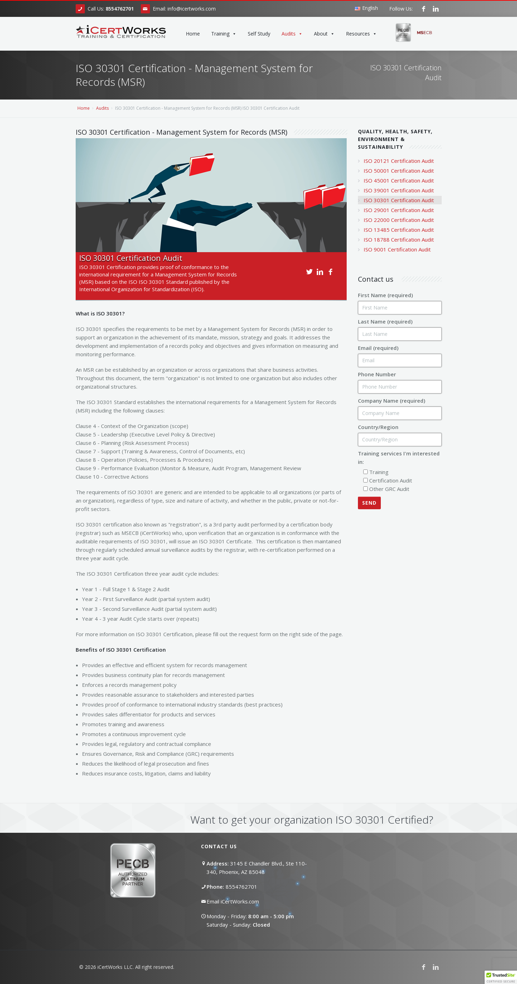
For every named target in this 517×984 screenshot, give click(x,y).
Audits (292, 34)
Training (224, 34)
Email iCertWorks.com (233, 901)
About (324, 34)
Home (193, 33)
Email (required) (378, 347)
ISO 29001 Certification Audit (399, 209)
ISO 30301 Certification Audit (399, 200)
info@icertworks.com (192, 8)
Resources (361, 34)
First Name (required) (385, 295)
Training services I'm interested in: (399, 457)
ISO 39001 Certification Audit (399, 190)
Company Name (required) (391, 400)
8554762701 (241, 886)
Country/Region (378, 426)
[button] (501, 977)
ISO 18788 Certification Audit (399, 239)
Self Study (259, 33)
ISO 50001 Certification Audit (399, 170)
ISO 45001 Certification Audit (399, 180)
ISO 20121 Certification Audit (399, 160)
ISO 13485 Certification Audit (399, 229)
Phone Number (377, 374)
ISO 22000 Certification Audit (399, 219)
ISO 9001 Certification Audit (397, 249)
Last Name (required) (385, 321)
